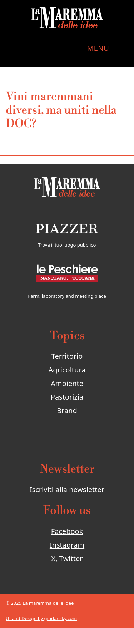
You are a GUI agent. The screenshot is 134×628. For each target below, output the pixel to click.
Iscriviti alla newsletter (67, 489)
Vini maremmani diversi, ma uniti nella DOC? (61, 110)
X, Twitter (67, 558)
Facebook (67, 531)
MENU (98, 48)
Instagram (67, 545)
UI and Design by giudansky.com (41, 618)
